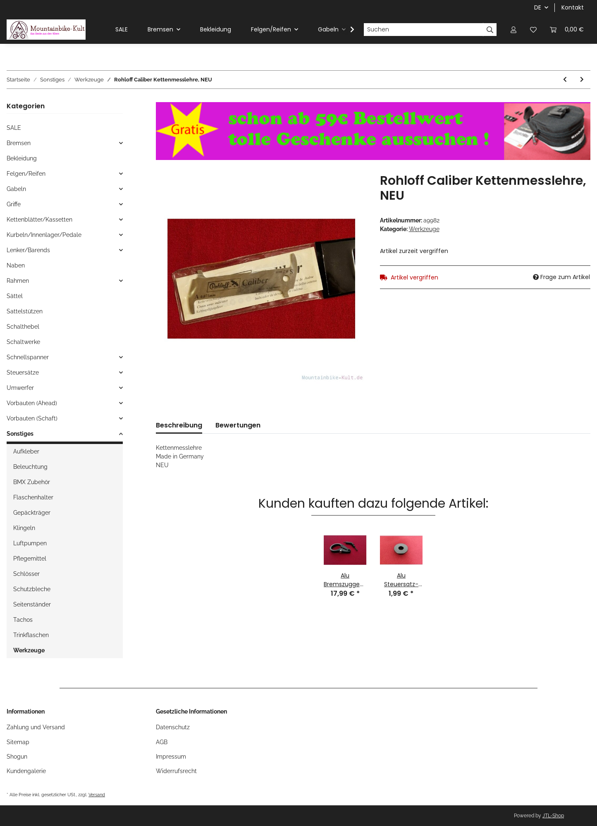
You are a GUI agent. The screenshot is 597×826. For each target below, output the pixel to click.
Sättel (15, 296)
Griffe (14, 204)
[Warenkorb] (566, 29)
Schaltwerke (23, 342)
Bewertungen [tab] (237, 425)
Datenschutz (173, 727)
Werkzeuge (424, 229)
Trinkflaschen (31, 635)
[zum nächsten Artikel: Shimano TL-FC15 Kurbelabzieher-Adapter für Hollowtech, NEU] (581, 79)
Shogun (17, 756)
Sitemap (18, 742)
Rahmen (18, 280)
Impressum (171, 756)
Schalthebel (23, 326)
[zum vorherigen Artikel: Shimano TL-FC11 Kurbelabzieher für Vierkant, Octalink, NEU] (564, 79)
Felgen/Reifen (26, 173)
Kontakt (572, 7)
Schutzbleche (31, 589)
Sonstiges (20, 433)
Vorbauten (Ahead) (32, 403)
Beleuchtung (30, 466)
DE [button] (537, 7)
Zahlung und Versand (36, 727)
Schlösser (26, 574)
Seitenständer (32, 604)
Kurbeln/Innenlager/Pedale (44, 235)
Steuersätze (23, 372)
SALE (14, 127)
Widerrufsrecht (176, 771)
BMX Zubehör (31, 482)
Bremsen (19, 143)
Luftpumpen (30, 543)
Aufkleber (26, 451)
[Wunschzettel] (533, 29)
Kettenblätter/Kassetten (39, 219)
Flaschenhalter (33, 497)
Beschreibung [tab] (179, 425)
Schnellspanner (28, 357)
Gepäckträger (31, 512)
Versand (96, 794)
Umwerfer (20, 387)
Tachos (23, 619)
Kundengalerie (26, 771)
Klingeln (24, 528)
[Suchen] (423, 30)
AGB (161, 742)
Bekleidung (22, 158)
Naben (16, 265)
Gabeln (16, 189)
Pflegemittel (29, 558)
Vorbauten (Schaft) (32, 418)
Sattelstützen (25, 311)
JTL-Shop (553, 816)
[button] (513, 29)
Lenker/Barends (28, 250)
